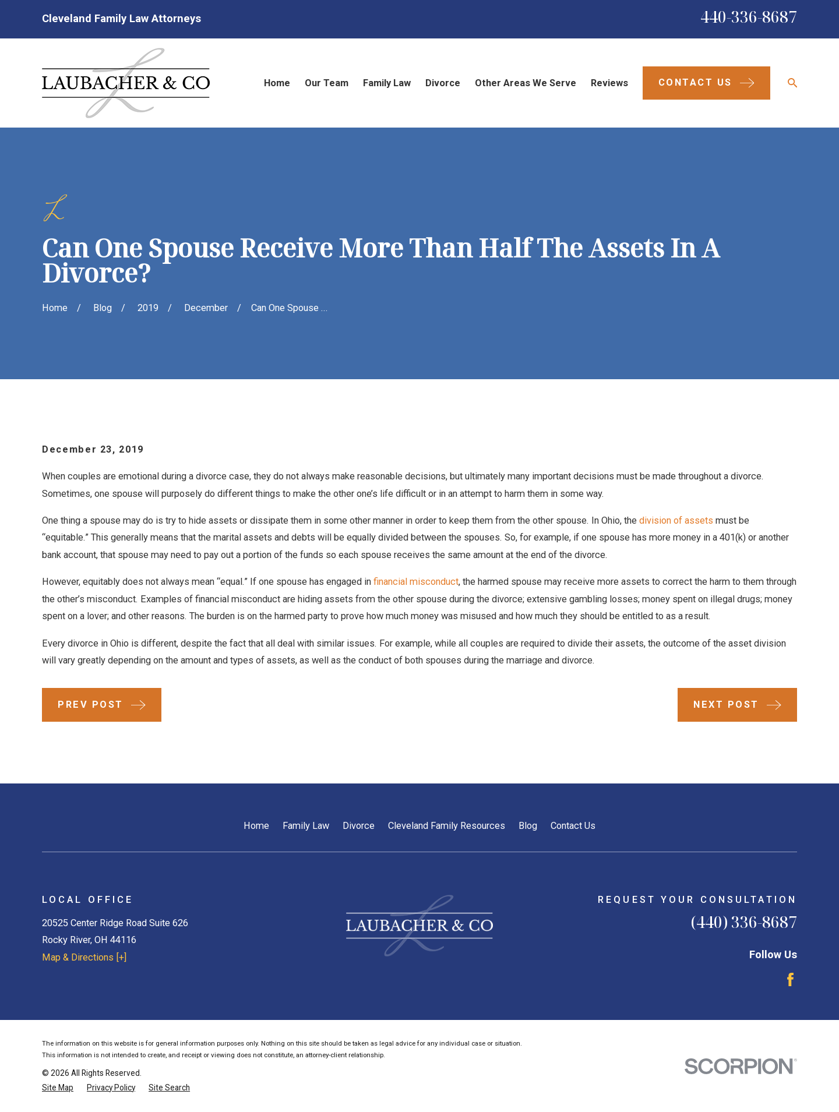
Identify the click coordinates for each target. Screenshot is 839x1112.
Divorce (359, 825)
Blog (528, 825)
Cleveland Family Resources (446, 825)
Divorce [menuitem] (442, 83)
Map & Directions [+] (84, 957)
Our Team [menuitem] (326, 83)
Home (256, 825)
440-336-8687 (748, 16)
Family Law (306, 825)
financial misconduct (416, 581)
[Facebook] (790, 979)
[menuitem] (57, 1088)
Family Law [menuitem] (387, 83)
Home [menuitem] (277, 83)
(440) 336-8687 (744, 922)
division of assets (676, 520)
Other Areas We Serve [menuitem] (525, 83)
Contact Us (573, 825)
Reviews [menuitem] (609, 83)
